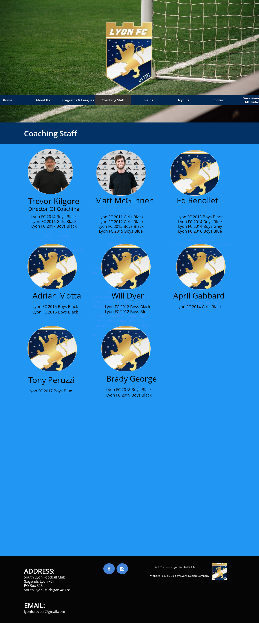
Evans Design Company (194, 576)
